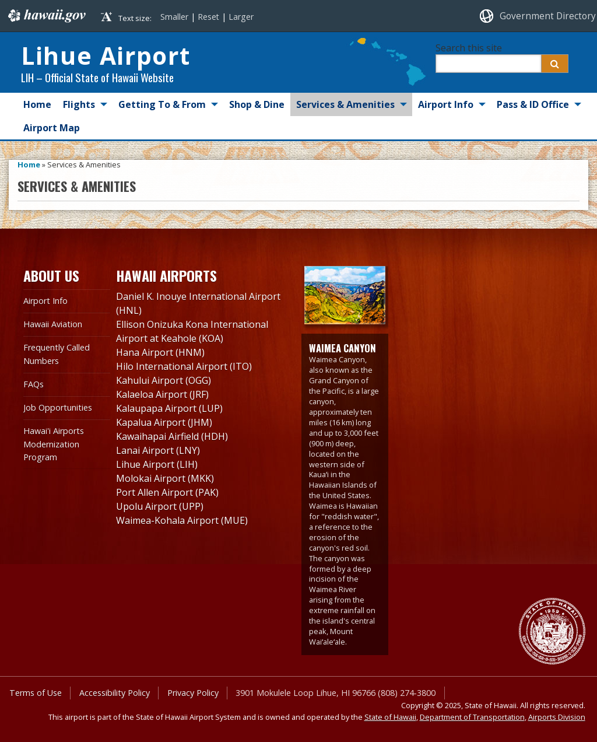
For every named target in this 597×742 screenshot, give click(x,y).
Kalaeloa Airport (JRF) (162, 394)
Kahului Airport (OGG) (163, 380)
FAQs (33, 384)
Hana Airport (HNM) (160, 352)
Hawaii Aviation (52, 324)
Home (37, 104)
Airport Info (445, 104)
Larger (241, 16)
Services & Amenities (345, 104)
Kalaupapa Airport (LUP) (169, 408)
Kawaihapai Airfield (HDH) (172, 436)
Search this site (469, 47)
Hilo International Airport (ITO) (184, 366)
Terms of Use (35, 692)
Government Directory (548, 16)
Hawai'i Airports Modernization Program (53, 444)
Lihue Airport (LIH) (157, 464)
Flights (79, 104)
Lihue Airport (105, 55)
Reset (208, 16)
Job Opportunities (57, 407)
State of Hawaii (390, 717)
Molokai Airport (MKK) (165, 478)
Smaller (174, 16)
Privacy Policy (193, 692)
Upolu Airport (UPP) (159, 506)
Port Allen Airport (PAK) (167, 492)
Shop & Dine (257, 104)
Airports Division (556, 717)
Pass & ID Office (533, 104)
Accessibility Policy (114, 692)
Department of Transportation (472, 717)
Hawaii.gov (45, 15)
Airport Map (51, 127)
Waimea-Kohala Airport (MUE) (182, 520)
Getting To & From (162, 104)
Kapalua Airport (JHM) (164, 422)
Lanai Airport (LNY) (158, 450)
